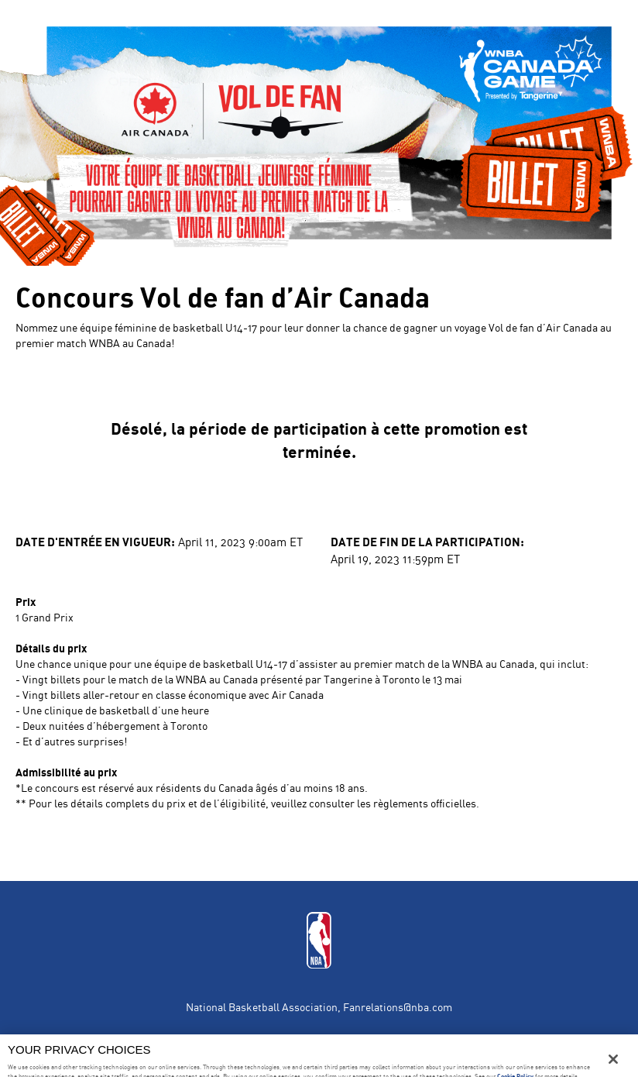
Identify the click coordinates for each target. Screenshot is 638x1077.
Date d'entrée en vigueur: (95, 541)
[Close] (613, 1059)
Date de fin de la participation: (427, 541)
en (41, 19)
